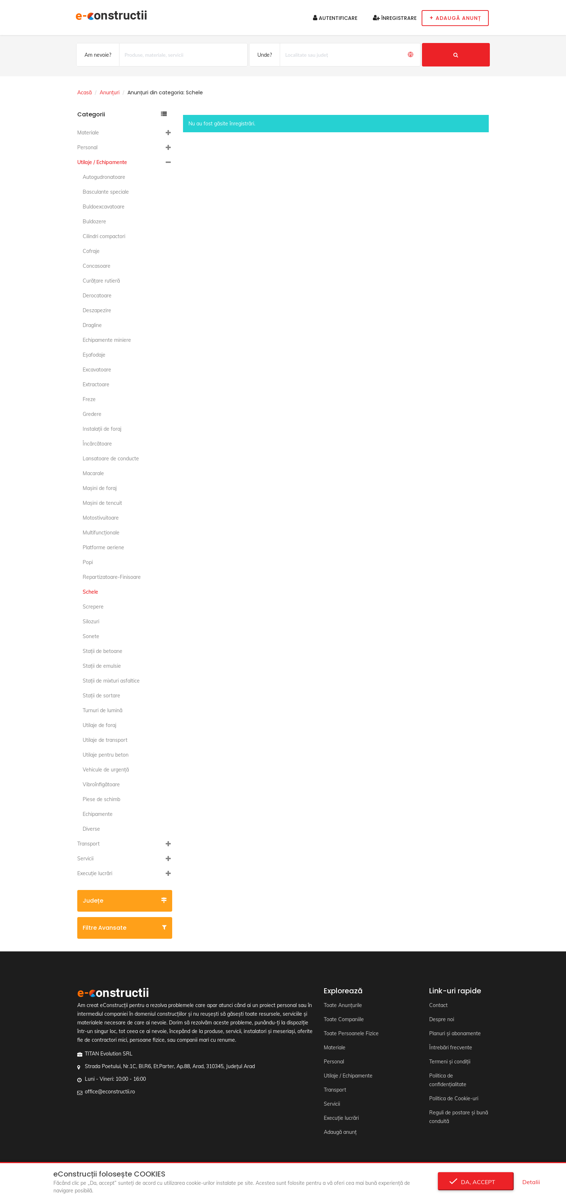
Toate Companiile (344, 1019)
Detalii (531, 1182)
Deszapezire (97, 310)
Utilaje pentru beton (106, 755)
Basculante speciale (106, 192)
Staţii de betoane (102, 651)
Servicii (85, 858)
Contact (438, 1005)
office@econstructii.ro (110, 1091)
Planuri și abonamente (455, 1033)
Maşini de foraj (100, 488)
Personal (87, 147)
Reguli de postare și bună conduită (458, 1116)
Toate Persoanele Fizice (351, 1033)
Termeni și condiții (449, 1061)
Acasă (84, 92)
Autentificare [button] (335, 18)
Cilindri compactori (104, 236)
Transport (88, 843)
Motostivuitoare (101, 518)
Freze (89, 399)
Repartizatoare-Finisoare (112, 577)
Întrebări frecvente (450, 1047)
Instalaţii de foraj (102, 429)
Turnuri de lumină (102, 710)
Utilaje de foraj (99, 725)
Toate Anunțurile (343, 1005)
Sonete (91, 636)
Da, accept (476, 1182)
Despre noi (441, 1019)
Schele (90, 592)
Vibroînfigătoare (101, 784)
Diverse (91, 829)
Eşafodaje (94, 355)
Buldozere (94, 221)
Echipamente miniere (107, 340)
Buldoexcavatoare (104, 206)
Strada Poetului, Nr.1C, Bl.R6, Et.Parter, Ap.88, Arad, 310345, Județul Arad (170, 1066)
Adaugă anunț (340, 1132)
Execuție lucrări (94, 873)
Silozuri (91, 621)
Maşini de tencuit (102, 503)
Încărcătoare (97, 443)
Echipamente (98, 814)
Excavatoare (97, 369)
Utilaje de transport (105, 740)
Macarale (93, 473)
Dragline (92, 325)
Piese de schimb (101, 799)
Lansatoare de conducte (111, 458)
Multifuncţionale (101, 532)
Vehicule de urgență (106, 769)
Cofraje (91, 251)
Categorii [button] (122, 114)
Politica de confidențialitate (447, 1080)
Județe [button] (125, 900)
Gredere (92, 414)
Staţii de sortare (101, 695)
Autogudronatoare (104, 177)
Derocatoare (97, 295)
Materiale (88, 132)
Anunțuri (109, 92)
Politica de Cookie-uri (453, 1098)
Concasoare (96, 266)
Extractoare (96, 384)
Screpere (93, 606)
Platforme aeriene (103, 547)
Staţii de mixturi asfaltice (111, 681)
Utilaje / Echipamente (102, 162)
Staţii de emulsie (102, 666)
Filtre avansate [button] (125, 928)
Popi (88, 562)
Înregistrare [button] (395, 18)
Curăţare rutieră (101, 281)
